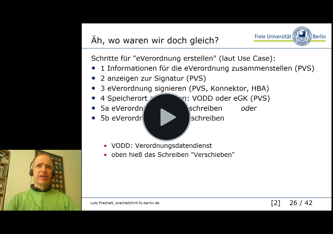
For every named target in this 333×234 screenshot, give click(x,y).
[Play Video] (166, 117)
